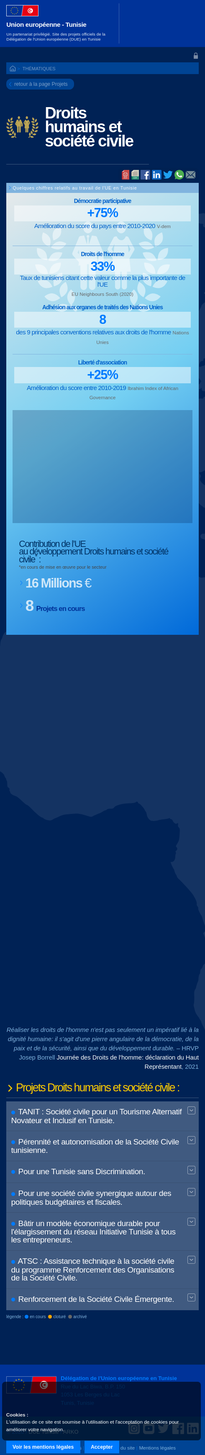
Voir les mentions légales (43, 1447)
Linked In (156, 175)
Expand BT (191, 1111)
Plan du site (122, 1447)
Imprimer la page (125, 175)
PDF (134, 175)
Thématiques (39, 68)
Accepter (102, 1447)
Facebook (145, 174)
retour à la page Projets (41, 84)
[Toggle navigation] (187, 23)
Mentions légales (157, 1447)
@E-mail (190, 175)
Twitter (168, 174)
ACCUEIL (13, 69)
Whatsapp (179, 174)
